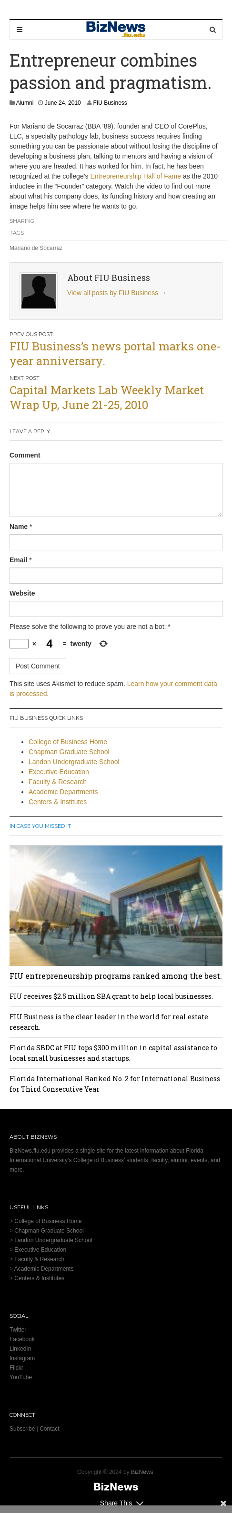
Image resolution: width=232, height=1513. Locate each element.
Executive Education (59, 772)
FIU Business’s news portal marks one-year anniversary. (115, 353)
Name (19, 526)
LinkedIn (20, 1348)
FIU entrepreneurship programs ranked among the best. (116, 976)
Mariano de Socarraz (36, 248)
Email (18, 560)
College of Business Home (68, 742)
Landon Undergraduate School (74, 762)
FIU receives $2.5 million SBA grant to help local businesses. (111, 996)
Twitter (18, 1329)
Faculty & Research (58, 782)
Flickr (16, 1367)
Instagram (22, 1358)
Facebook (22, 1339)
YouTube (21, 1377)
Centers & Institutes (58, 802)
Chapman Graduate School (69, 752)
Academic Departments (63, 792)
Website (22, 593)
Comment (25, 455)
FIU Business (110, 103)
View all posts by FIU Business (117, 293)
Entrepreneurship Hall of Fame (135, 176)
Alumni (25, 103)
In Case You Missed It (40, 826)
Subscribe (22, 1428)
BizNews (142, 1472)
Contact (49, 1428)
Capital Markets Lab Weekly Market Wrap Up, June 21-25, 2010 (107, 397)
